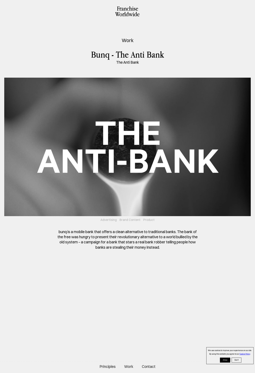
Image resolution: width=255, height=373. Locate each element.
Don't (236, 360)
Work (128, 366)
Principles (108, 366)
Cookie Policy (245, 354)
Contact (148, 366)
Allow (225, 360)
